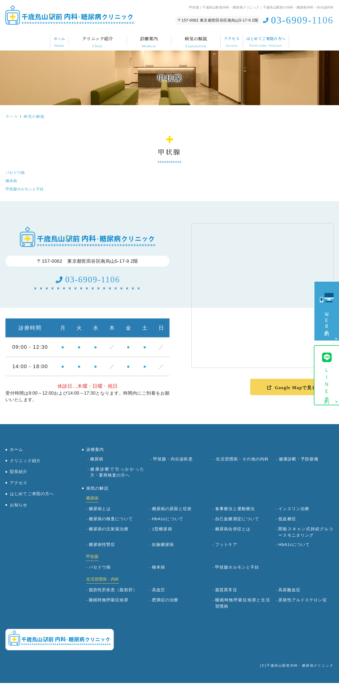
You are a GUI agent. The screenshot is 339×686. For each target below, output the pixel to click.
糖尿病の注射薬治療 (108, 532)
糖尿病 (96, 462)
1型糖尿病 (162, 532)
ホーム (35, 38)
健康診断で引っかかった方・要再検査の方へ (117, 475)
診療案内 (136, 38)
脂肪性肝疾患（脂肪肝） (113, 593)
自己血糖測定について (237, 522)
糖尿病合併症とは (232, 532)
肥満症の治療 (165, 603)
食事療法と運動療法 (235, 512)
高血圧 (158, 593)
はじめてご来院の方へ (287, 38)
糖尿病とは (100, 512)
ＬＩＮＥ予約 (326, 381)
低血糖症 (287, 522)
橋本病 (11, 180)
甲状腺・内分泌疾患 (173, 462)
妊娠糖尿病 (163, 547)
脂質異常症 (226, 593)
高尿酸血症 (289, 593)
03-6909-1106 (92, 281)
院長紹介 (19, 474)
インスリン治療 (293, 512)
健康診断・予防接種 (298, 462)
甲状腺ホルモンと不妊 (25, 189)
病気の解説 (183, 38)
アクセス (230, 38)
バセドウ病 (15, 172)
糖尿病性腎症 (102, 547)
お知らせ (19, 507)
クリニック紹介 (84, 38)
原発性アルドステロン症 (302, 603)
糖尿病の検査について (111, 522)
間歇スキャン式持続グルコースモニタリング (306, 535)
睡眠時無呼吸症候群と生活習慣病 (242, 606)
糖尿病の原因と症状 (172, 512)
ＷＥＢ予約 (326, 319)
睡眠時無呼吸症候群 (108, 603)
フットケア (226, 547)
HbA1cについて (167, 522)
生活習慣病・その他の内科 (242, 462)
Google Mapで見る (296, 387)
